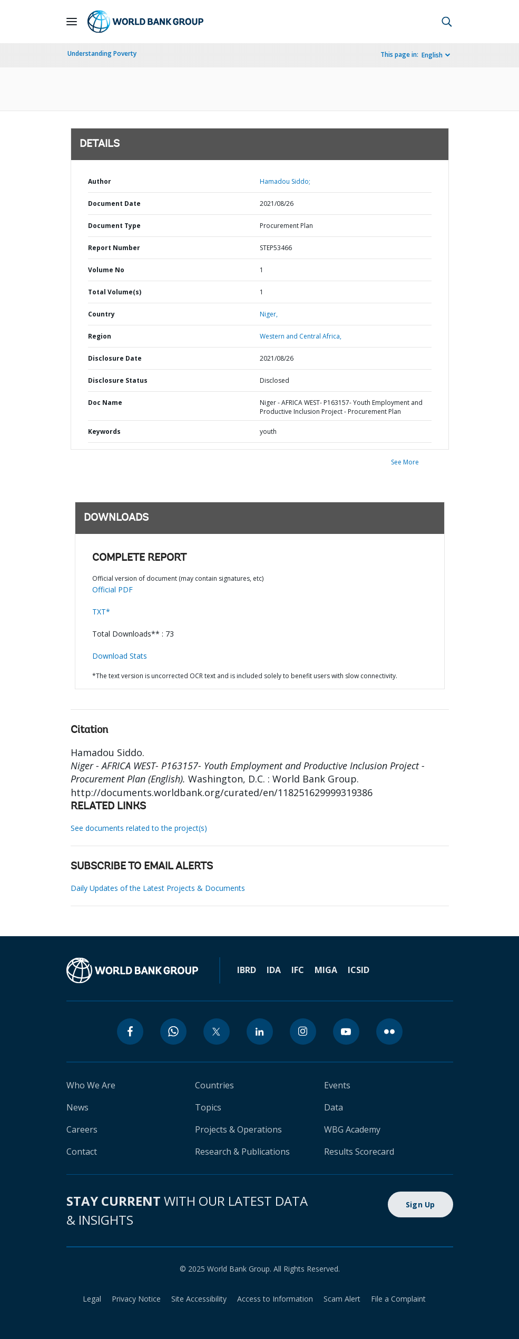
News (77, 1107)
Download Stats (119, 656)
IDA (274, 970)
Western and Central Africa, (300, 336)
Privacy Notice (136, 1299)
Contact (81, 1151)
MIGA (326, 970)
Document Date (114, 203)
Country (101, 314)
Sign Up (420, 1204)
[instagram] (303, 1031)
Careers (81, 1129)
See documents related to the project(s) (139, 828)
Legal (92, 1299)
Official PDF (112, 589)
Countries (214, 1085)
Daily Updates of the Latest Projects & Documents (158, 888)
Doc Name (105, 402)
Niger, (269, 314)
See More (405, 462)
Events (337, 1085)
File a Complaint (398, 1299)
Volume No (106, 269)
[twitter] (216, 1031)
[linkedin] (260, 1031)
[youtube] (346, 1031)
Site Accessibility (199, 1299)
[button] (446, 21)
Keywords (104, 431)
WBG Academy (352, 1129)
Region (99, 336)
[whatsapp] (173, 1031)
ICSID (358, 970)
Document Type (114, 225)
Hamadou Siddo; (285, 181)
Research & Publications (242, 1151)
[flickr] (389, 1031)
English (432, 55)
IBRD (246, 970)
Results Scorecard (359, 1151)
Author (99, 181)
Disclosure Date (115, 358)
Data (333, 1107)
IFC (297, 970)
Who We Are (90, 1085)
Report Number (114, 247)
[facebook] (130, 1031)
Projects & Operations (238, 1129)
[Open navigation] (71, 21)
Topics (208, 1107)
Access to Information (275, 1299)
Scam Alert (342, 1299)
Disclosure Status (118, 380)
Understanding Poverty (101, 53)
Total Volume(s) (114, 291)
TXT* (101, 612)
